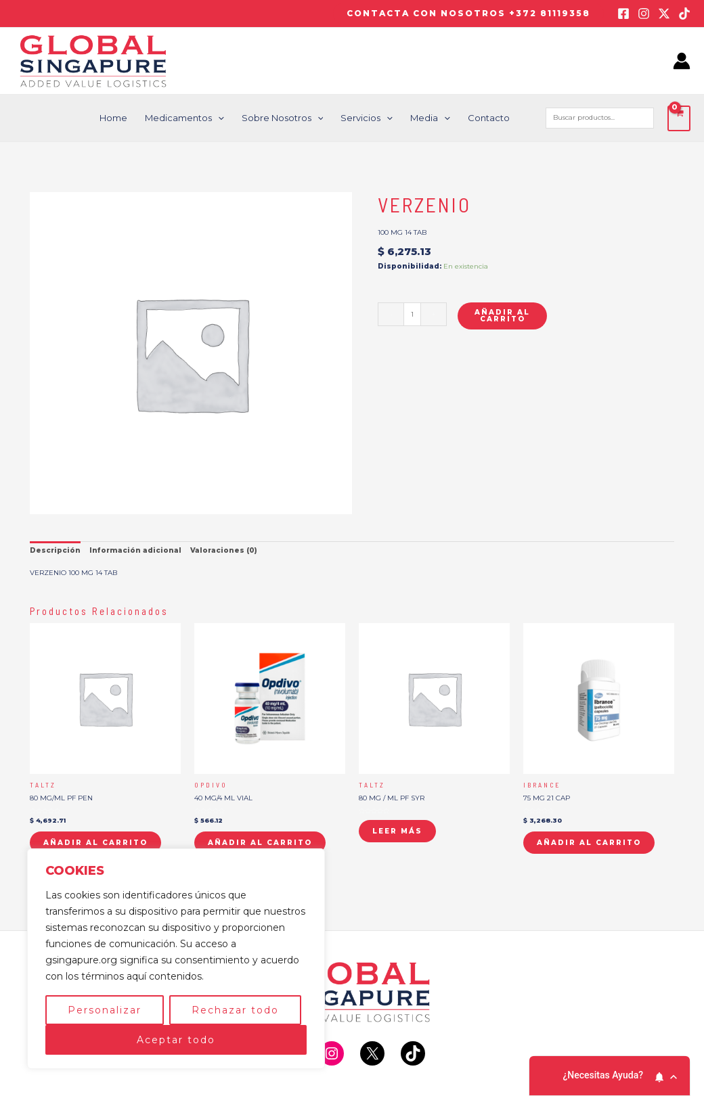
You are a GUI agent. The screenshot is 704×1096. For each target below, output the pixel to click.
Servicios (366, 118)
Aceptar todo (176, 1040)
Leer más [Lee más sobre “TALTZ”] (397, 831)
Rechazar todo (235, 1010)
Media (430, 118)
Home (113, 117)
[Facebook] (623, 13)
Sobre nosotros (283, 118)
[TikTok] (684, 13)
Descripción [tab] (55, 550)
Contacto (489, 117)
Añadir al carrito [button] (95, 842)
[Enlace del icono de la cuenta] (681, 61)
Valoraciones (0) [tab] (223, 550)
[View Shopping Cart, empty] (678, 118)
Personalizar (104, 1010)
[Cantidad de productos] (412, 314)
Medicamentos (184, 118)
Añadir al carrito (502, 315)
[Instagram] (644, 13)
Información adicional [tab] (135, 550)
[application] (218, 118)
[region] (176, 958)
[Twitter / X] (664, 13)
